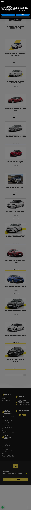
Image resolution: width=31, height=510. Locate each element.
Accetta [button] (22, 14)
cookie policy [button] (9, 6)
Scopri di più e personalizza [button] (15, 17)
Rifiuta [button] (8, 14)
